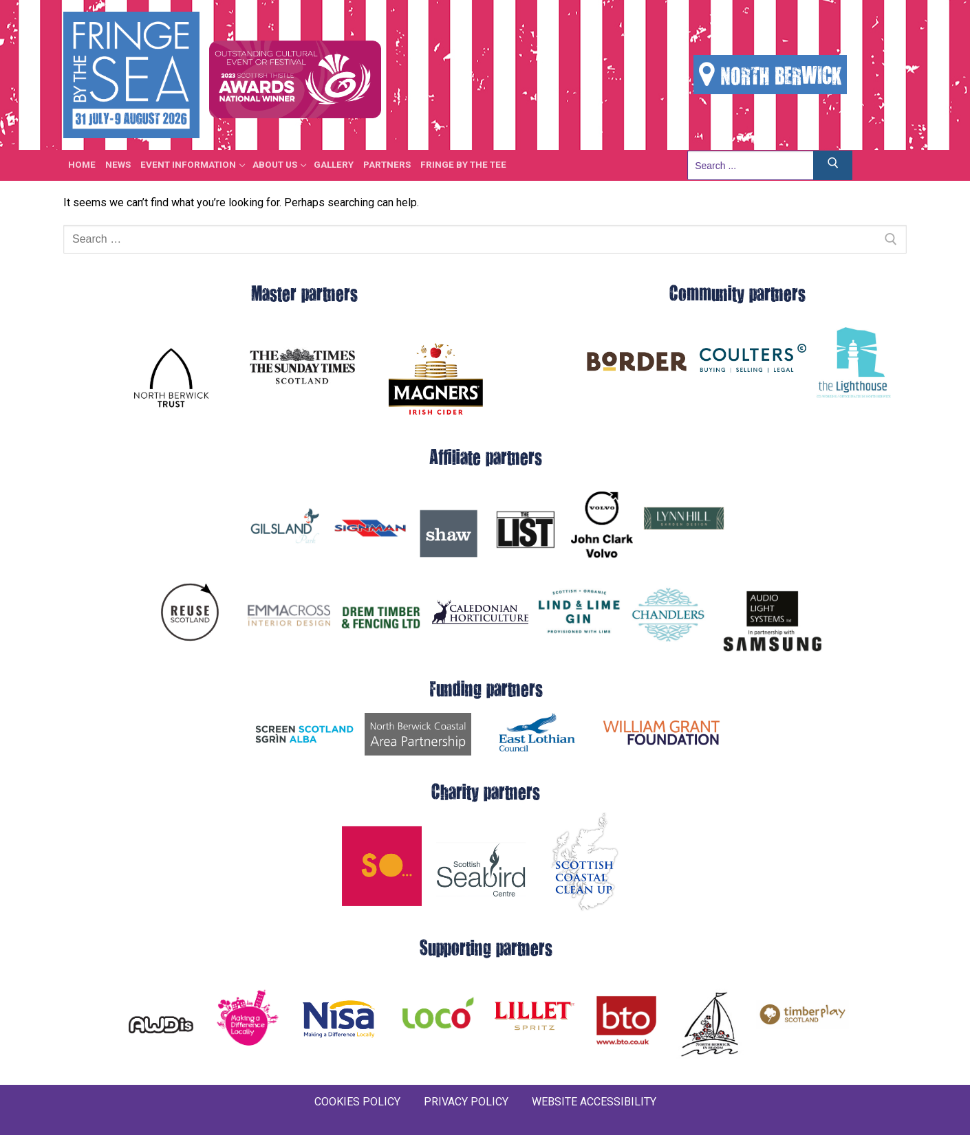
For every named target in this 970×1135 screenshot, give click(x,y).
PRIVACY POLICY (466, 1101)
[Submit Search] (833, 165)
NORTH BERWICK (770, 74)
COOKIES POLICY (357, 1101)
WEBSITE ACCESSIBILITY (594, 1101)
